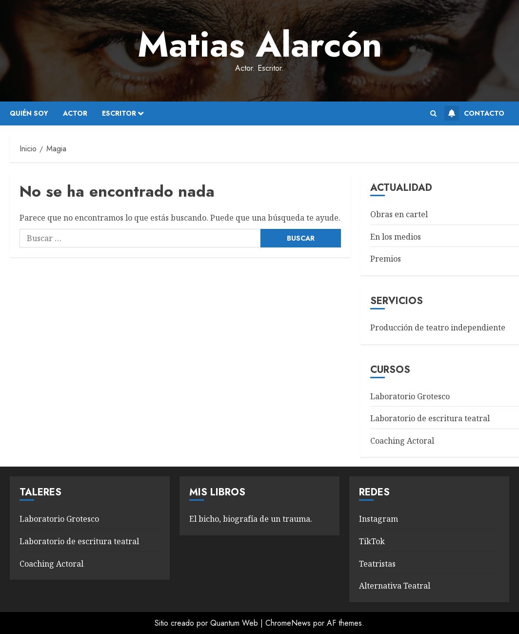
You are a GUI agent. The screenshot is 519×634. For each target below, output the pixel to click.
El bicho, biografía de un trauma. (250, 518)
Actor (75, 113)
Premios (385, 258)
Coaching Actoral (402, 440)
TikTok (372, 541)
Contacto (474, 113)
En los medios (395, 236)
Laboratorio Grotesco (410, 396)
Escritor (119, 113)
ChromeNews (288, 623)
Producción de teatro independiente (437, 327)
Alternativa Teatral (394, 585)
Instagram (378, 518)
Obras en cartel (399, 214)
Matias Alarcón (260, 44)
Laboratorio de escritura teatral (430, 418)
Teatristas (377, 563)
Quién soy (29, 113)
